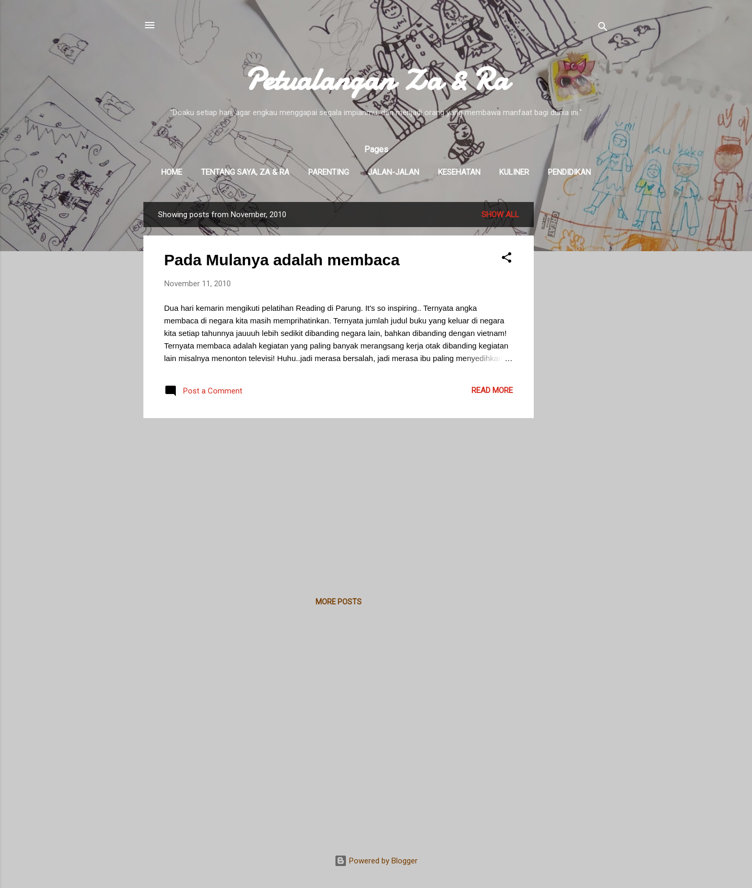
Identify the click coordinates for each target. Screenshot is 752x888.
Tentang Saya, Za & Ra (245, 172)
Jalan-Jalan (393, 172)
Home (171, 172)
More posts (339, 602)
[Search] (603, 28)
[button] (506, 259)
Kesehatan (459, 172)
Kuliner (514, 172)
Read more (492, 390)
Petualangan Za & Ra (376, 79)
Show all (500, 214)
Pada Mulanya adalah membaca (282, 259)
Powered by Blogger (376, 860)
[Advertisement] (575, 359)
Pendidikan (569, 172)
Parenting (328, 172)
